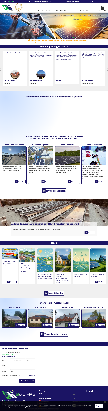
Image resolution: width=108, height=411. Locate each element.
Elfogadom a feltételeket (9, 375)
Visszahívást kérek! (27, 381)
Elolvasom (32, 375)
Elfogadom (99, 406)
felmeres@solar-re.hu (72, 2)
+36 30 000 (9, 2)
